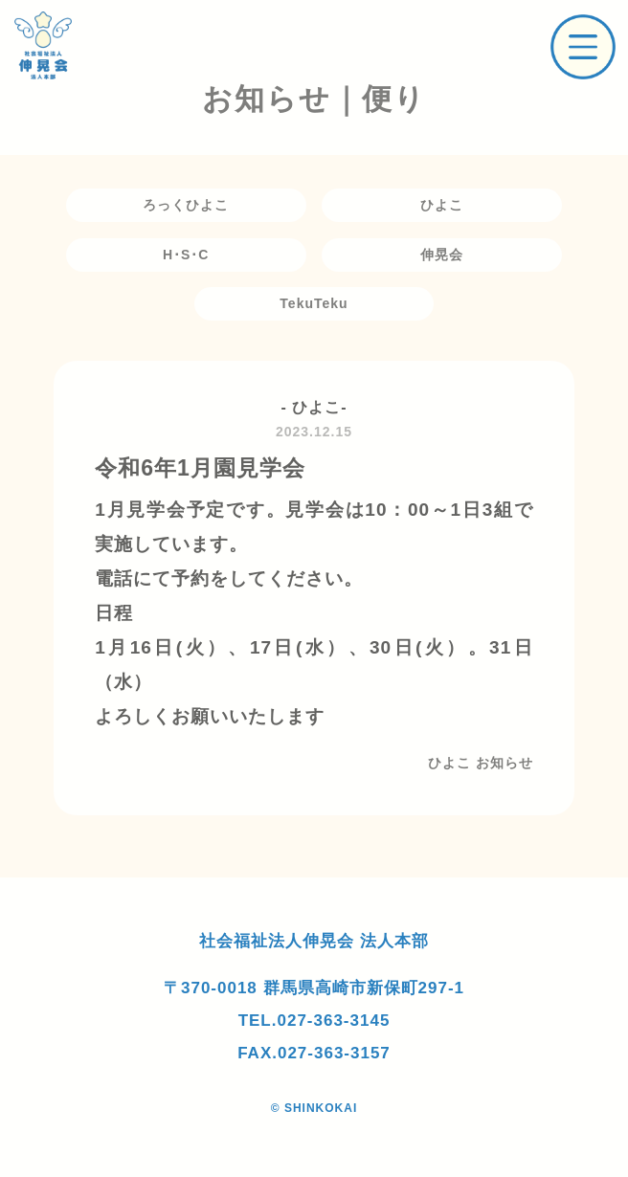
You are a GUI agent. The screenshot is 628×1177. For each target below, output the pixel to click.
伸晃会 (441, 254)
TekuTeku (314, 303)
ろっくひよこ (186, 204)
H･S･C (186, 254)
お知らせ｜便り (314, 99)
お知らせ (504, 762)
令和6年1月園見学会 (200, 467)
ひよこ (441, 204)
